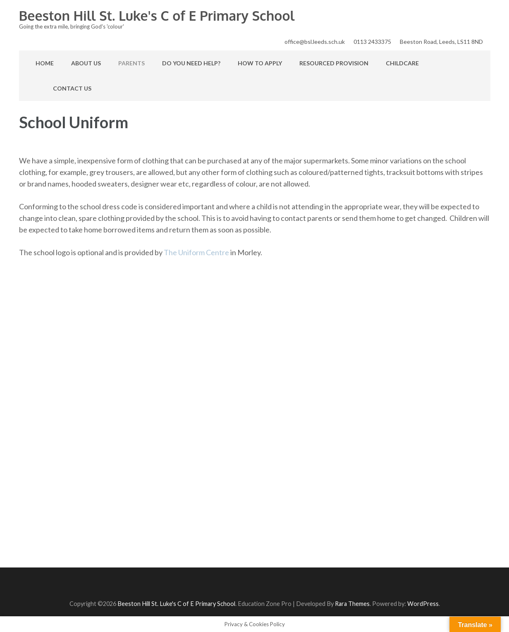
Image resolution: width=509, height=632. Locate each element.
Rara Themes (352, 603)
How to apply (260, 63)
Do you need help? (191, 63)
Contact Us (72, 88)
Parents (131, 63)
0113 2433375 (372, 41)
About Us (86, 63)
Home (45, 63)
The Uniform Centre (196, 252)
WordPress (423, 603)
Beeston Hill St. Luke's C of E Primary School (157, 15)
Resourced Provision (333, 63)
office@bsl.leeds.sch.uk (314, 41)
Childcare (402, 63)
